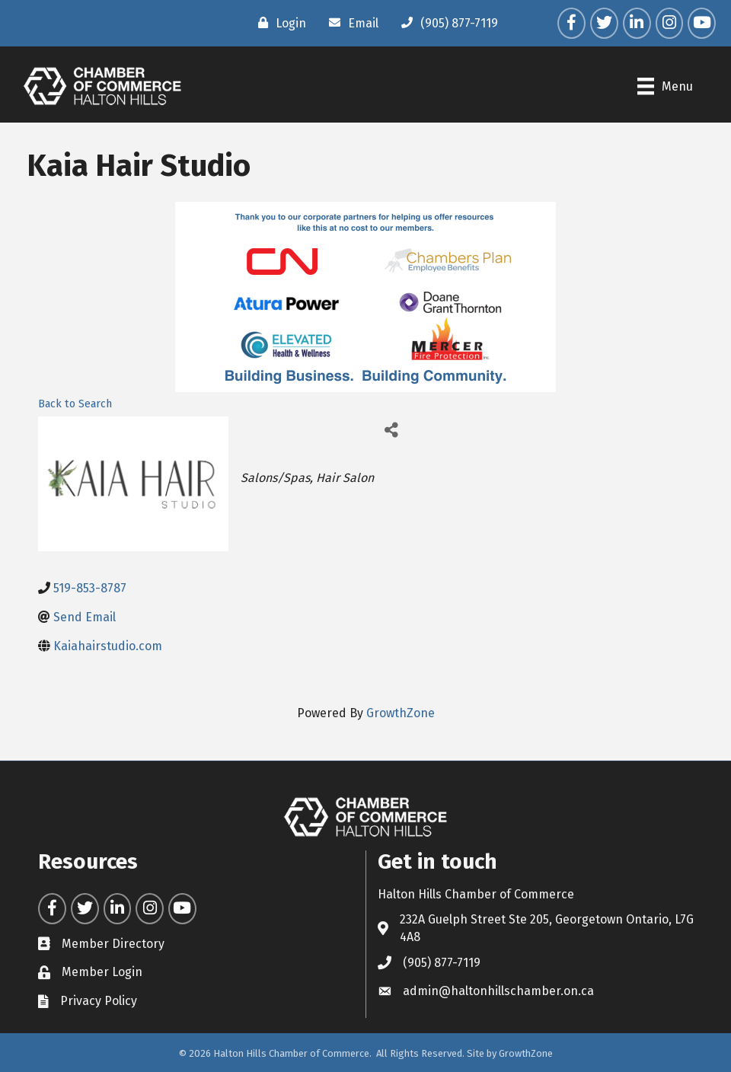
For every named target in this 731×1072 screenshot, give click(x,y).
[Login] (278, 23)
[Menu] (665, 86)
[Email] (349, 23)
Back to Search (75, 403)
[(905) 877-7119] (446, 23)
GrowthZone (400, 713)
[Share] (391, 430)
